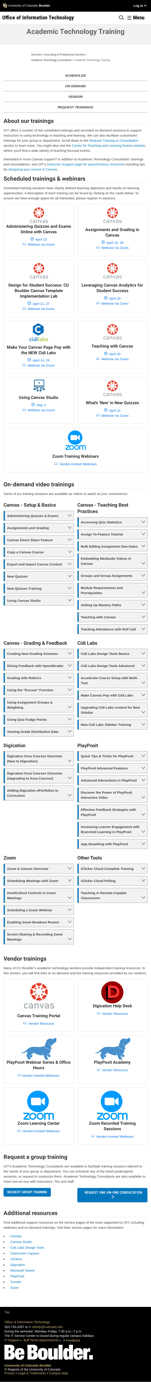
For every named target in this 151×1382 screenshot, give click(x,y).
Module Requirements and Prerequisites (102, 590)
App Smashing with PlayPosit (104, 844)
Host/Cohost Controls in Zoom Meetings (31, 895)
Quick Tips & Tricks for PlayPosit (107, 756)
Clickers (16, 1259)
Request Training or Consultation (113, 140)
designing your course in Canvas (32, 169)
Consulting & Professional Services (64, 54)
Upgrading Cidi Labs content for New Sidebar (110, 710)
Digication (17, 1265)
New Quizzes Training (24, 588)
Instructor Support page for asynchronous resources (85, 164)
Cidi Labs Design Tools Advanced (108, 666)
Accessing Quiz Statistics (101, 522)
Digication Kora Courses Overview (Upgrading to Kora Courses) (34, 775)
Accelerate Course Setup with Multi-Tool (109, 680)
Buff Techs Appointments (41, 1340)
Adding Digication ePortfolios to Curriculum (32, 793)
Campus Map (58, 1373)
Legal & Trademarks (32, 1373)
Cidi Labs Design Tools (27, 1247)
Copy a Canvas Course (25, 552)
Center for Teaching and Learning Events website (108, 145)
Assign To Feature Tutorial (102, 534)
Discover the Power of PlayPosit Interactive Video (106, 795)
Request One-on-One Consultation (113, 1193)
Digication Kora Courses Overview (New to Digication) (34, 758)
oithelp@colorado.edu (47, 1327)
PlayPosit (17, 1276)
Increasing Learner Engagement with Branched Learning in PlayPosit (110, 829)
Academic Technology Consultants (51, 60)
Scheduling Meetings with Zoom (32, 881)
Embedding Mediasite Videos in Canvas (106, 561)
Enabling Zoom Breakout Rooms (33, 922)
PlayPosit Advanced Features (104, 768)
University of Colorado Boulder (28, 1365)
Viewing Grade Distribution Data (32, 732)
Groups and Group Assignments (107, 576)
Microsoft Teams (22, 1270)
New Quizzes (17, 576)
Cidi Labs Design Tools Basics (105, 654)
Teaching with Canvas (98, 617)
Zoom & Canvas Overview (27, 869)
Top (7, 1312)
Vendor (75, 96)
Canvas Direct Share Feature (30, 540)
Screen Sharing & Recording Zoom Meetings (35, 936)
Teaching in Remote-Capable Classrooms (104, 895)
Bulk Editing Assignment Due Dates (109, 546)
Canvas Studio (21, 1242)
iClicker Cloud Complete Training (107, 869)
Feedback (73, 1340)
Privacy (10, 1373)
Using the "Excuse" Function (30, 690)
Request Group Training (27, 1192)
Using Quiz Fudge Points (27, 719)
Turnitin (15, 1282)
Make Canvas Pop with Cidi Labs (107, 695)
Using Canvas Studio (24, 600)
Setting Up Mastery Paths (101, 605)
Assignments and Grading (28, 528)
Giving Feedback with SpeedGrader (35, 666)
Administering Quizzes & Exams (32, 516)
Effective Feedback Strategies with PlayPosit (108, 812)
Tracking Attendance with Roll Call (108, 629)
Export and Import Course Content (34, 564)
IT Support (11, 1340)
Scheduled (75, 75)
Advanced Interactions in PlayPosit (109, 780)
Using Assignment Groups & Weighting (30, 704)
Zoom (14, 1287)
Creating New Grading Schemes (32, 654)
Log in (138, 5)
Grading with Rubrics (24, 678)
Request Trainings (75, 107)
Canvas (16, 1236)
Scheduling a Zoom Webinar (29, 910)
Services (36, 54)
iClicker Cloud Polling (98, 881)
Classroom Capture (24, 1253)
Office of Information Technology (27, 1322)
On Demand (75, 86)
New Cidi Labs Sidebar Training (106, 724)
